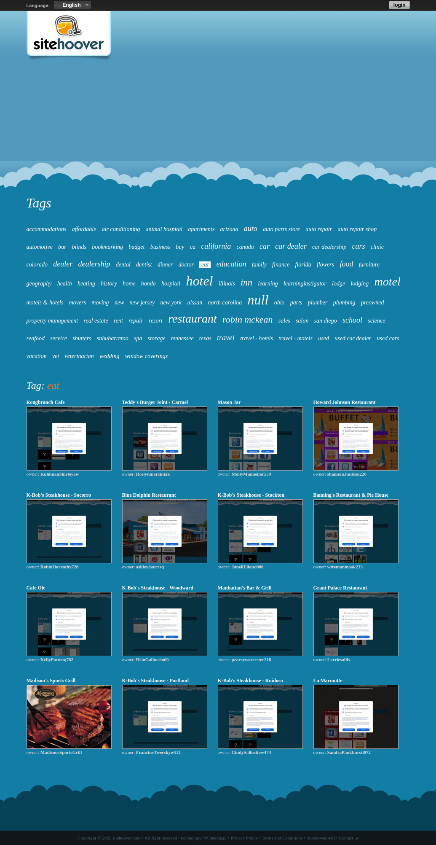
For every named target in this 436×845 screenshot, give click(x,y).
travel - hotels (256, 338)
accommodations (47, 229)
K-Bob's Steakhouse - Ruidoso (250, 681)
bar (62, 247)
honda (148, 283)
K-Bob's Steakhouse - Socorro (59, 495)
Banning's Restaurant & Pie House (351, 495)
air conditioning (121, 229)
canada (245, 247)
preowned (372, 302)
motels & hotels (45, 302)
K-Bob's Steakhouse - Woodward (157, 588)
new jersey (142, 302)
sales (284, 321)
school (352, 320)
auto (250, 228)
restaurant (192, 318)
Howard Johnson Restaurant (344, 402)
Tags (39, 202)
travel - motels (295, 338)
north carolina (225, 302)
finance (280, 264)
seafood (36, 338)
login (399, 5)
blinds (79, 247)
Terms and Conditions (282, 837)
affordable (84, 229)
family (259, 264)
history (109, 283)
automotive (40, 247)
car (264, 246)
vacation (37, 356)
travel (226, 338)
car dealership (329, 247)
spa (138, 338)
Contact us (348, 837)
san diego (325, 321)
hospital (170, 283)
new (119, 302)
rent (118, 321)
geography (39, 283)
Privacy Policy (244, 837)
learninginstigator (305, 283)
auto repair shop (357, 229)
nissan (195, 302)
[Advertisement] (218, 129)
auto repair (318, 229)
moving (100, 302)
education (231, 264)
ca (192, 247)
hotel (199, 280)
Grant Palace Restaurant (340, 588)
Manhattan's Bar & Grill (245, 588)
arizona (229, 229)
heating (86, 283)
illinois (227, 283)
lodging (359, 283)
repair (135, 321)
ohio (279, 302)
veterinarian (79, 356)
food (346, 264)
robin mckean (247, 319)
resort (156, 321)
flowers (325, 264)
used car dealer (352, 338)
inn (246, 282)
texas (205, 338)
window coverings (146, 356)
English (71, 5)
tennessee (182, 338)
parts (296, 302)
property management (52, 321)
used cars (388, 338)
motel (387, 281)
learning (268, 283)
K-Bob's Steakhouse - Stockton (251, 495)
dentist (144, 264)
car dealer (290, 246)
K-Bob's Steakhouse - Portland (156, 681)
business (160, 247)
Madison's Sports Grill (51, 681)
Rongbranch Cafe (46, 402)
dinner (165, 264)
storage (157, 338)
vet (55, 356)
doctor (186, 264)
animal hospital (164, 229)
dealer (62, 264)
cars (358, 246)
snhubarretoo (112, 338)
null (258, 299)
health (64, 283)
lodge (338, 283)
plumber (318, 302)
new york (171, 302)
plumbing (344, 302)
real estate (95, 321)
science (376, 321)
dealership (94, 264)
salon (302, 321)
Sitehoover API (321, 837)
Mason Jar (229, 402)
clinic (377, 247)
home (129, 283)
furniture (369, 264)
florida (303, 264)
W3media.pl (215, 837)
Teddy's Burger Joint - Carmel (155, 402)
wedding (109, 356)
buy (180, 247)
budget (136, 247)
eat (205, 264)
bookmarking (107, 247)
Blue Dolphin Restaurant (149, 495)
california (216, 246)
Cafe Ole (36, 588)
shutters (81, 338)
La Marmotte (327, 681)
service (58, 338)
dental (123, 264)
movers (77, 302)
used (323, 338)
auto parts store (281, 229)
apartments (201, 229)
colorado (37, 264)
